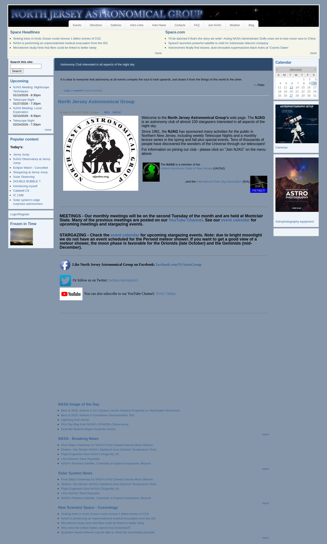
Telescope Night (23, 99)
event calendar (235, 220)
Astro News (159, 25)
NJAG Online (166, 294)
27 (291, 95)
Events (77, 25)
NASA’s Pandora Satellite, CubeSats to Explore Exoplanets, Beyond (106, 463)
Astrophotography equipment (294, 221)
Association (234, 181)
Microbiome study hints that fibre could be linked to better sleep (55, 47)
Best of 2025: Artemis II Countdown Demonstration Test (97, 415)
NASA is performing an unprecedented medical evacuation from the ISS (60, 43)
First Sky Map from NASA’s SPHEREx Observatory (95, 424)
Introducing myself (25, 186)
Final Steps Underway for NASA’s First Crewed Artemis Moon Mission (107, 445)
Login (67, 90)
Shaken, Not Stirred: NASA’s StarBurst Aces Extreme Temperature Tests (108, 449)
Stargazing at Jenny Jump (30, 172)
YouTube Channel (185, 220)
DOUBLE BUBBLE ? (26, 181)
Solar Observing (24, 176)
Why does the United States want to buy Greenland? (95, 527)
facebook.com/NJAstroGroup (178, 264)
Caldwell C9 (21, 190)
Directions (96, 25)
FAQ (196, 25)
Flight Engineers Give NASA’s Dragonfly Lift (90, 454)
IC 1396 (18, 195)
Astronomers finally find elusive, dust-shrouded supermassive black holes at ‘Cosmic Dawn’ (228, 47)
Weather (235, 25)
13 (291, 87)
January (296, 69)
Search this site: (21, 62)
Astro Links (136, 25)
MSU (106, 112)
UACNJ (117, 112)
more (158, 53)
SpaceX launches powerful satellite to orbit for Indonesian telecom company (218, 43)
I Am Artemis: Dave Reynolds (80, 459)
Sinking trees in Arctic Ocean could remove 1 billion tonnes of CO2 (57, 38)
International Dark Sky (211, 181)
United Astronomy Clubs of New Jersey (186, 168)
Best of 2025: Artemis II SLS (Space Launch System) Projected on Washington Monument (120, 410)
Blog (251, 25)
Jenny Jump (21, 154)
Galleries (116, 25)
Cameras (281, 147)
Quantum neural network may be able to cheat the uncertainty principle (107, 532)
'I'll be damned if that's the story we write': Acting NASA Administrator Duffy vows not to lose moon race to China (241, 38)
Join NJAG (214, 25)
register (78, 90)
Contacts (180, 25)
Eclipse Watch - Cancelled (30, 167)
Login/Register (20, 214)
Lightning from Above (75, 419)
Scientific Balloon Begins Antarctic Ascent (88, 429)
